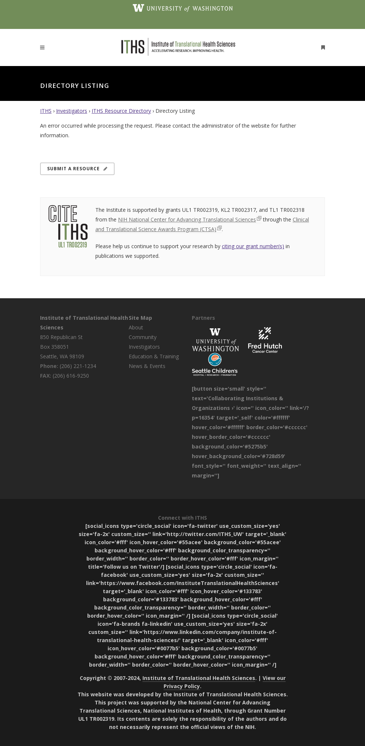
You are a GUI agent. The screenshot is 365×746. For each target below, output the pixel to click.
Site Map (140, 317)
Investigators (71, 110)
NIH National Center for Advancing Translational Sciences (187, 219)
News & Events (147, 365)
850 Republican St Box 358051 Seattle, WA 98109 (62, 346)
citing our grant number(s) (253, 246)
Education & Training (154, 356)
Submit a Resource (77, 168)
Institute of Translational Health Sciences (198, 677)
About (136, 327)
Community (143, 337)
